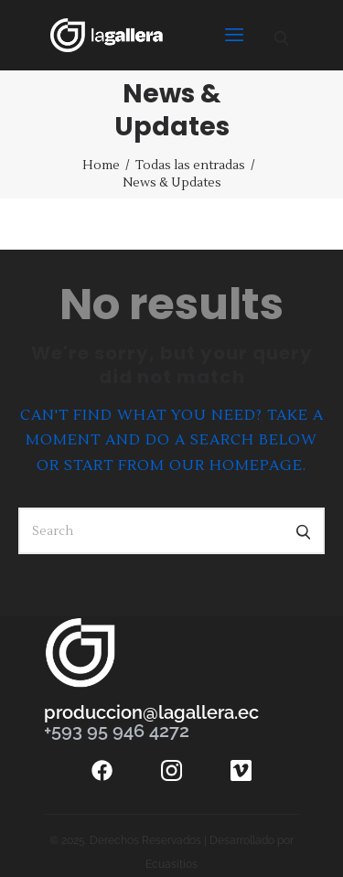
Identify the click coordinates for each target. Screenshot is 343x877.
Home (101, 165)
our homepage (236, 465)
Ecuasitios (171, 864)
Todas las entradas (190, 165)
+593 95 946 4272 (116, 731)
